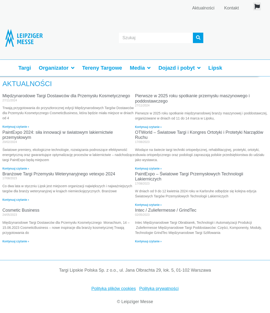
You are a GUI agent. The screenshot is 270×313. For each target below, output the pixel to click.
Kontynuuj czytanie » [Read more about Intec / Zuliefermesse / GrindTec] (148, 241)
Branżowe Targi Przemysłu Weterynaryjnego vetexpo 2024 (58, 173)
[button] (257, 6)
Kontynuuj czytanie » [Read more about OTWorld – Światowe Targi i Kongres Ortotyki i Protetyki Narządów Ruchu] (148, 168)
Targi (24, 68)
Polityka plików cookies (113, 288)
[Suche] (198, 38)
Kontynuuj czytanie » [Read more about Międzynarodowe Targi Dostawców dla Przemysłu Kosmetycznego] (15, 126)
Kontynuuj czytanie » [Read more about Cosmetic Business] (15, 241)
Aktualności (203, 8)
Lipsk (215, 68)
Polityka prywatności (159, 288)
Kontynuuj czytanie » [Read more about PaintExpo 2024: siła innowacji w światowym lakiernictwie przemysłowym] (15, 168)
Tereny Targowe (102, 68)
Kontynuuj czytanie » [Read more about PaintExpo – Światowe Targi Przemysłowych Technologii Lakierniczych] (148, 205)
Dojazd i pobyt (179, 68)
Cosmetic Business (20, 210)
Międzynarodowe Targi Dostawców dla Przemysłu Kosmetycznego (66, 95)
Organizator (56, 68)
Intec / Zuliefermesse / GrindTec (166, 210)
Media (140, 68)
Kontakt (231, 8)
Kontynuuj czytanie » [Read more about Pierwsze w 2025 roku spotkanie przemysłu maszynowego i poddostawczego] (148, 127)
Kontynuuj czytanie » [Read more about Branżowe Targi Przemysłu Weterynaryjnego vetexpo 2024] (15, 199)
